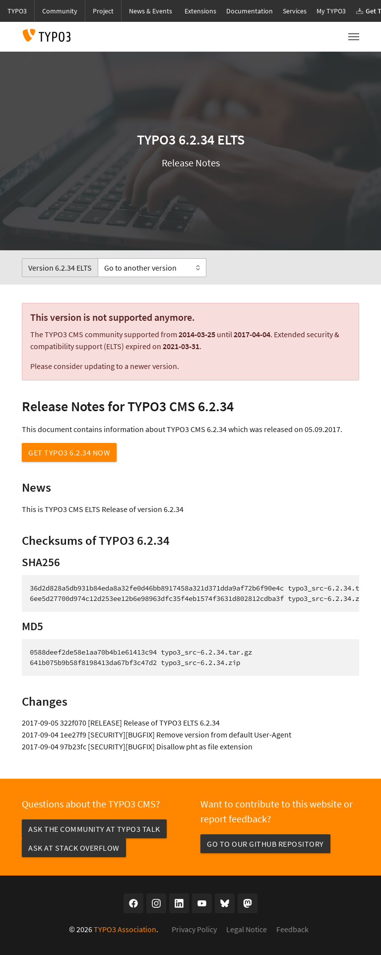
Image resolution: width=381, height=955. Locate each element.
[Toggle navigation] (353, 36)
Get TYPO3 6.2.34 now (69, 452)
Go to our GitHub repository (265, 844)
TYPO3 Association (125, 929)
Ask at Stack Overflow (74, 848)
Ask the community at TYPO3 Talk (94, 829)
